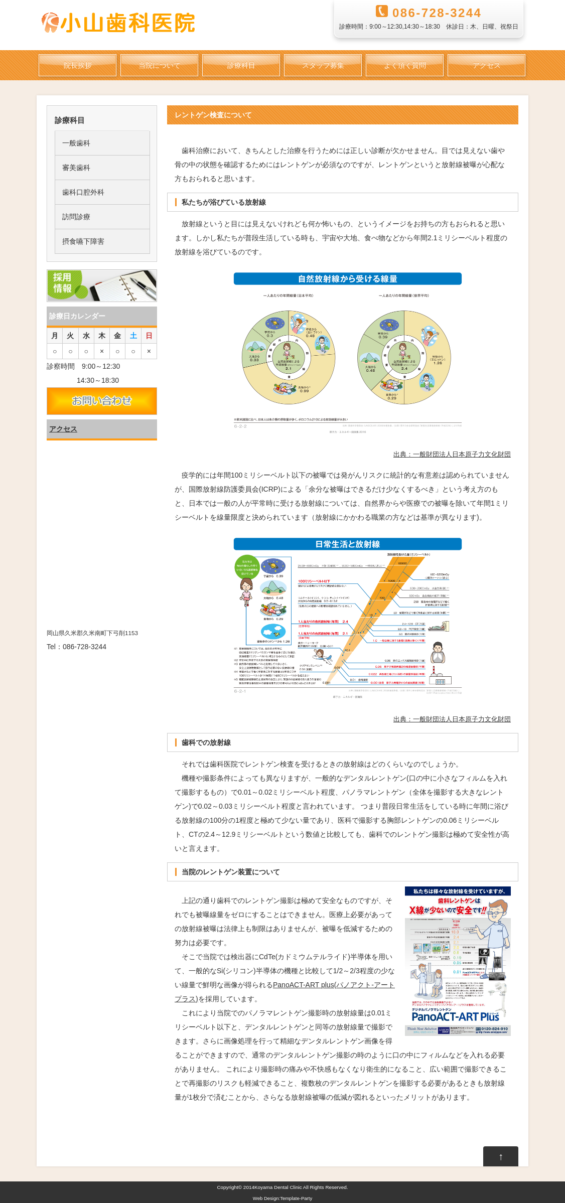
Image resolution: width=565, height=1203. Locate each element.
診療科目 (241, 65)
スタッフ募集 (323, 65)
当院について (159, 65)
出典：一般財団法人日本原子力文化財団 (452, 454)
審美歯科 (76, 168)
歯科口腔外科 (83, 192)
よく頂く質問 (405, 65)
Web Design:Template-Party (282, 1198)
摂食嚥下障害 (83, 241)
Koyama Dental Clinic (278, 1187)
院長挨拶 (78, 65)
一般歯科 (76, 143)
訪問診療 (76, 217)
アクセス (487, 65)
